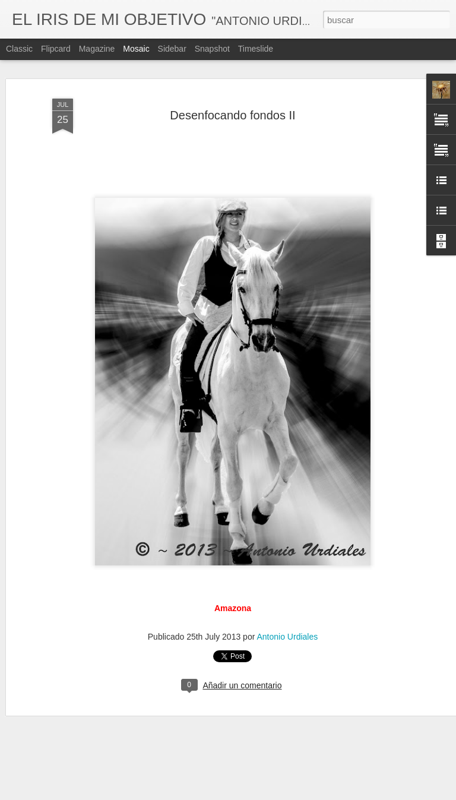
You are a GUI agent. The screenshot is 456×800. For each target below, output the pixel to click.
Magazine (97, 48)
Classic (19, 48)
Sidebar (172, 48)
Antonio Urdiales (287, 636)
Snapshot (212, 48)
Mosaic (136, 48)
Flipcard (56, 48)
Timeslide (255, 48)
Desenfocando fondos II (232, 115)
